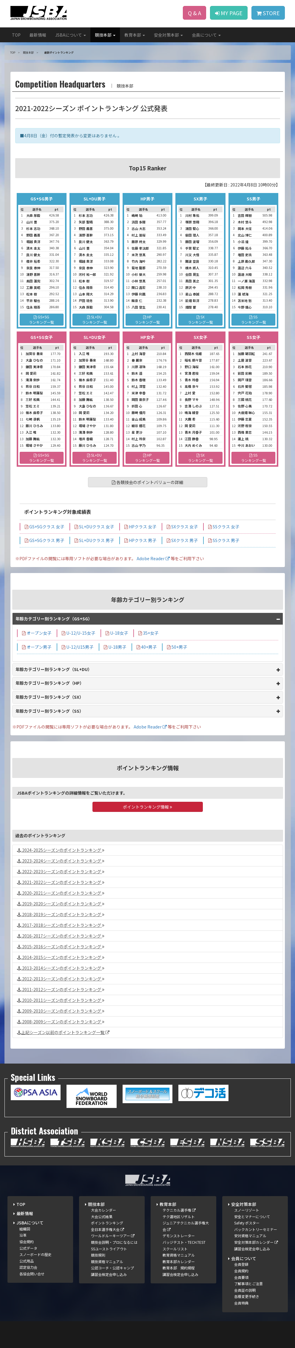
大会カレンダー (103, 1209)
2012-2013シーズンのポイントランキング (60, 979)
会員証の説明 (245, 1290)
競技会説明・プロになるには (114, 1242)
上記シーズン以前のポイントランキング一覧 (63, 1032)
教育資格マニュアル (179, 1254)
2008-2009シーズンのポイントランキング (60, 1022)
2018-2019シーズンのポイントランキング (60, 914)
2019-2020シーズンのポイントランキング (60, 904)
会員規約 (241, 1270)
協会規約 (26, 1241)
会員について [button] (206, 35)
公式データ (28, 1248)
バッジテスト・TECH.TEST (184, 1242)
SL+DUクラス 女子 (94, 527)
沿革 (23, 1235)
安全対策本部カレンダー (256, 1242)
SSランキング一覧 (253, 319)
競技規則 (98, 1254)
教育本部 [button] (134, 35)
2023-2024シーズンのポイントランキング (60, 861)
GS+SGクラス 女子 (44, 527)
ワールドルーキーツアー (113, 1235)
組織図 (24, 1228)
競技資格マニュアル (107, 1261)
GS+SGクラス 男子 (44, 540)
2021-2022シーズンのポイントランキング (60, 882)
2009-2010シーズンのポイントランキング (60, 1011)
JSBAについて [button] (70, 35)
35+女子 (148, 633)
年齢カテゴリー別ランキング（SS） (50, 711)
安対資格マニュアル (250, 1235)
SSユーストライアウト (109, 1248)
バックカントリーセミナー (255, 1229)
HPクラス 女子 (140, 527)
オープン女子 (36, 633)
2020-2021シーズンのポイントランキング (60, 893)
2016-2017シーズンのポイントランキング (60, 936)
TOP (16, 35)
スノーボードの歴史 (35, 1254)
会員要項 (241, 1277)
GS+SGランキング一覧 (41, 319)
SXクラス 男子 (182, 540)
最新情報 (38, 35)
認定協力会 (28, 1267)
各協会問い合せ (31, 1273)
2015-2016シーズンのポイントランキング (60, 946)
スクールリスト (175, 1248)
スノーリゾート (246, 1209)
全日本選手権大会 (107, 1229)
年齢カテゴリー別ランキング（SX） (50, 697)
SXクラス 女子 (182, 527)
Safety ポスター (247, 1222)
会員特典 (241, 1302)
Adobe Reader (153, 558)
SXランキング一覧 (200, 319)
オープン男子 (36, 647)
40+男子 (147, 647)
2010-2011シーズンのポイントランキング (60, 1000)
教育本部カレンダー (179, 1261)
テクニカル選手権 (179, 1209)
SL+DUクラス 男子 (94, 540)
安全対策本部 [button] (168, 35)
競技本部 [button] (105, 35)
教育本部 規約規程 (179, 1267)
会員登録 (241, 1264)
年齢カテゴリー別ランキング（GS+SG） (54, 619)
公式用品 (26, 1260)
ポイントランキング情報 (147, 807)
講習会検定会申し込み (109, 1274)
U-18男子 (115, 647)
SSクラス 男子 (223, 540)
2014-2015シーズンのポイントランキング (60, 957)
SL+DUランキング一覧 (94, 319)
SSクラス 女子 (223, 527)
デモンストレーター (179, 1235)
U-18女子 (117, 633)
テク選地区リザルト (179, 1216)
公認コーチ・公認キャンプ (112, 1267)
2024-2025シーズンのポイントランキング (60, 850)
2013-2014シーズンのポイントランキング (60, 968)
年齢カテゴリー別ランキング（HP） (50, 683)
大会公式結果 (101, 1216)
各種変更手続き (246, 1296)
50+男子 (177, 647)
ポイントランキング (107, 1222)
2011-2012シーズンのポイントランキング (60, 989)
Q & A (194, 13)
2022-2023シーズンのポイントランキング (60, 871)
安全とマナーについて (252, 1216)
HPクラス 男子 (140, 540)
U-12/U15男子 (77, 647)
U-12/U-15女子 (78, 633)
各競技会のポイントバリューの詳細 (147, 482)
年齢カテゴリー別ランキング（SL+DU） (54, 669)
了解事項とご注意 (248, 1283)
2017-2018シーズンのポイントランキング (60, 925)
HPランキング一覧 (147, 319)
